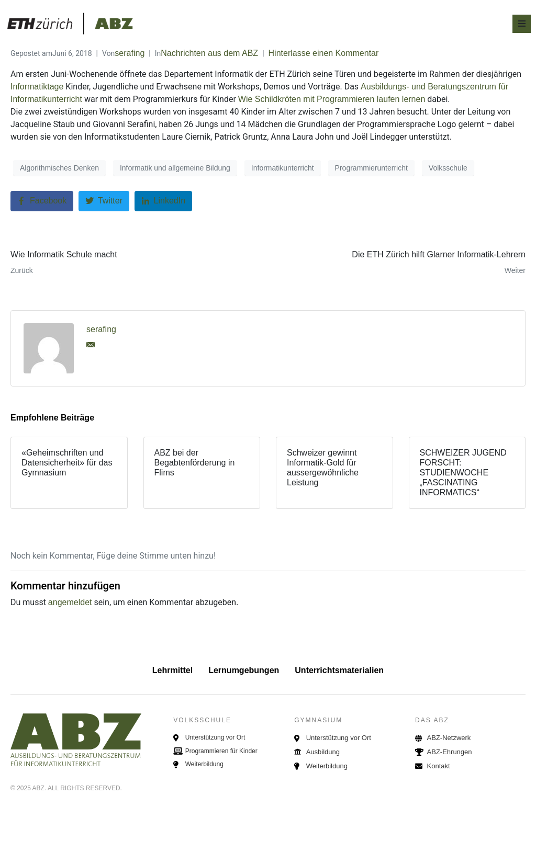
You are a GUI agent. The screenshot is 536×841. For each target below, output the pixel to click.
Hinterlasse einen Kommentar (324, 53)
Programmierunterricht (371, 168)
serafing (129, 53)
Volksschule (448, 168)
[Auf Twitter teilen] (104, 201)
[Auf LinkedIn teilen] (164, 201)
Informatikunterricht (282, 168)
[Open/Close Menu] (521, 24)
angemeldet (70, 602)
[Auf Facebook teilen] (41, 201)
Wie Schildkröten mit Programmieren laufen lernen (331, 99)
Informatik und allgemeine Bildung (175, 168)
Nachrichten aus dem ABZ (209, 53)
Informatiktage (36, 86)
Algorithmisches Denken (59, 168)
